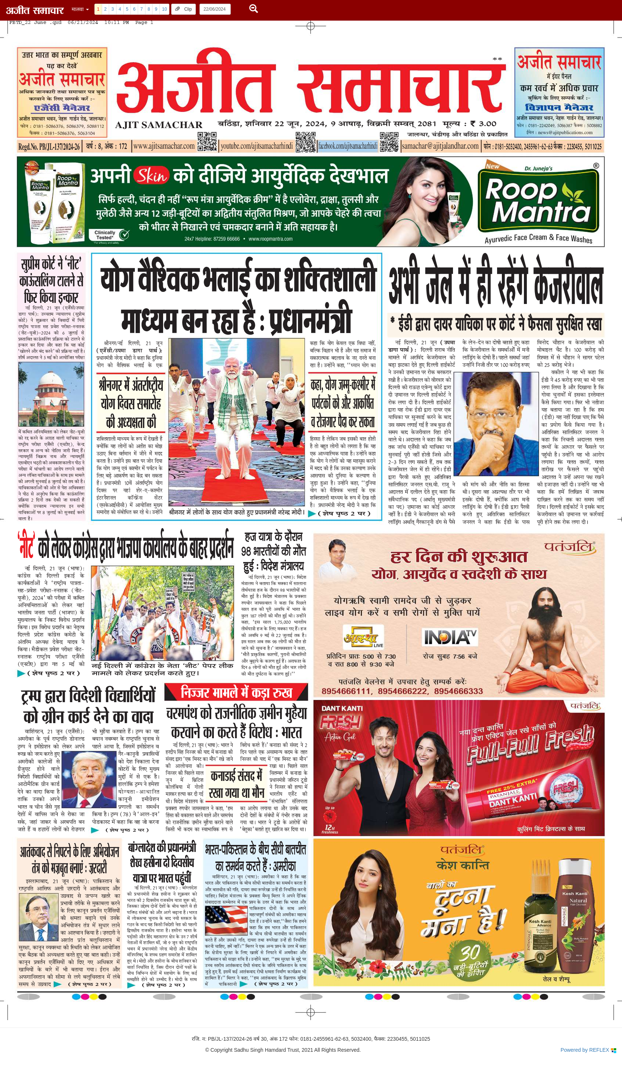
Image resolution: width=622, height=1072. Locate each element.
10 (164, 9)
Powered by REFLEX (588, 1050)
